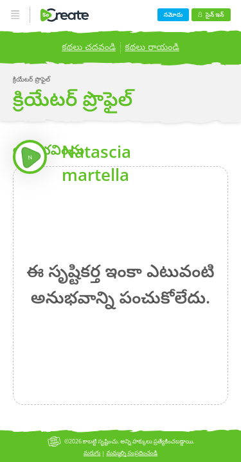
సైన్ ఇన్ (211, 14)
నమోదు (173, 14)
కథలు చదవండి (89, 46)
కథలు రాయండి (152, 46)
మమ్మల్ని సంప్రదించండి (131, 453)
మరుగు (92, 453)
